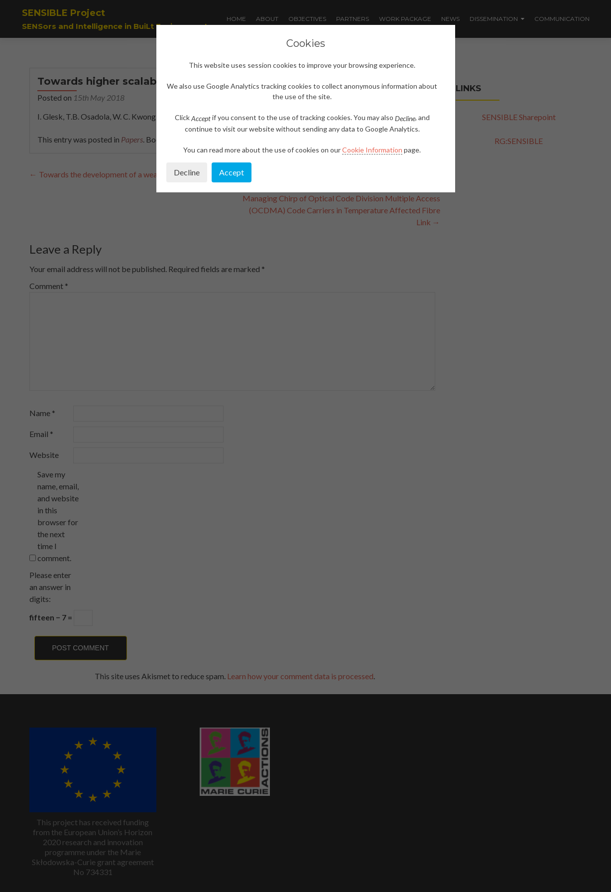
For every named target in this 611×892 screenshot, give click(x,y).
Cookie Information (372, 150)
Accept (231, 172)
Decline (187, 172)
